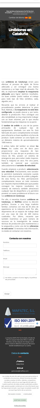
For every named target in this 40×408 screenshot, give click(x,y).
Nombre (6, 242)
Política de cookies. (20, 406)
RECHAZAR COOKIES (14, 394)
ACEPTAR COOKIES (20, 400)
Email (5, 259)
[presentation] (19, 286)
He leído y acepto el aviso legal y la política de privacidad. (20, 278)
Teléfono (6, 250)
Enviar (7, 294)
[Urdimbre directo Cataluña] (20, 62)
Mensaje (6, 267)
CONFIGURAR (27, 394)
